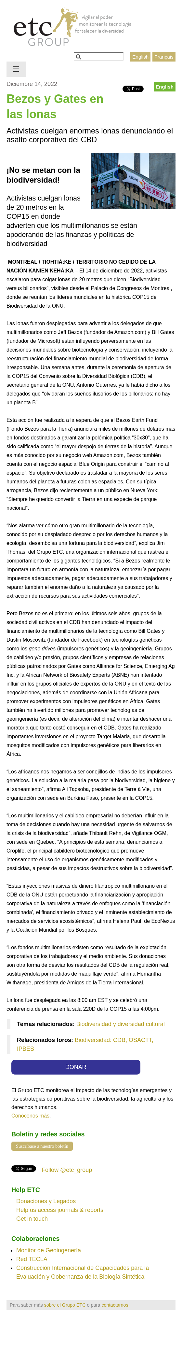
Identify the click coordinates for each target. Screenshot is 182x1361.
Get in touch (32, 1218)
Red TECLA (31, 1259)
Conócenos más (30, 1115)
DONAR (75, 1067)
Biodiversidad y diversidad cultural (120, 1024)
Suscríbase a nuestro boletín (42, 1146)
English (140, 57)
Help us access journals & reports (59, 1210)
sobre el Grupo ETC (65, 1305)
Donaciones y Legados (46, 1201)
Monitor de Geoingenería (48, 1250)
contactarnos (114, 1305)
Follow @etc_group (67, 1170)
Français (164, 57)
